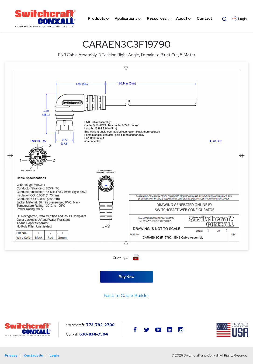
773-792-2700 (100, 324)
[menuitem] (96, 18)
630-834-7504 (93, 334)
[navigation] (150, 18)
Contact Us (33, 355)
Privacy (11, 355)
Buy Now (126, 276)
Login (54, 355)
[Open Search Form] (224, 18)
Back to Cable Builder (126, 295)
